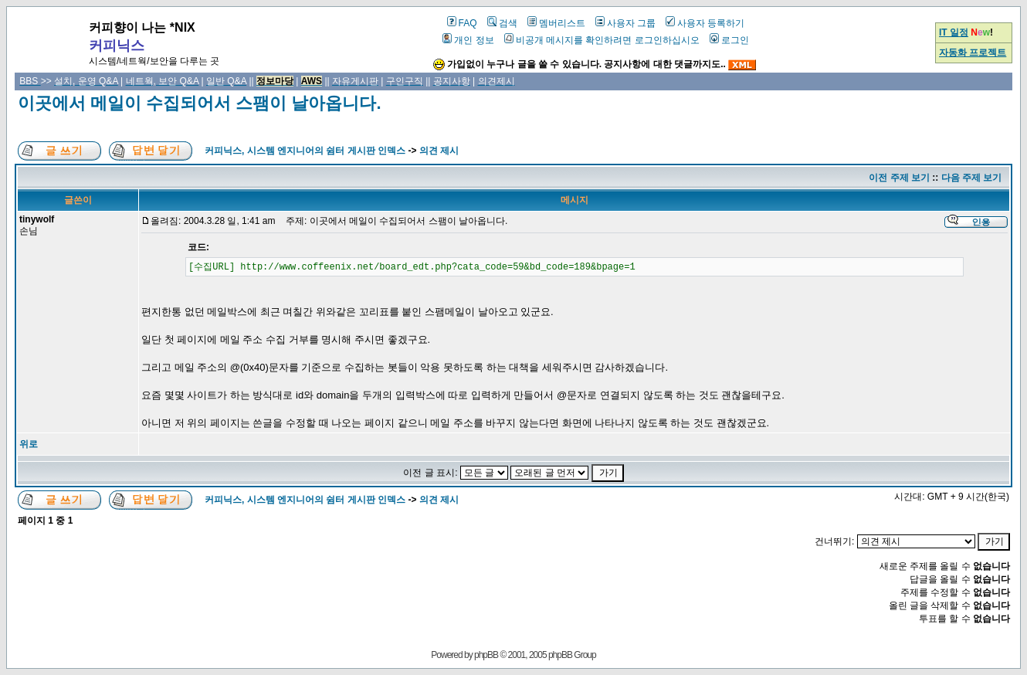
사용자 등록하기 (705, 23)
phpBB (486, 655)
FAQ (462, 23)
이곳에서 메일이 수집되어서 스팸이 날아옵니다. (199, 103)
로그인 (729, 40)
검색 (502, 23)
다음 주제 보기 (971, 177)
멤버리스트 (556, 23)
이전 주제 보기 (899, 177)
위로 (28, 444)
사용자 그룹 (625, 23)
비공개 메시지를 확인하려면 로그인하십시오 (602, 40)
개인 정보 (467, 40)
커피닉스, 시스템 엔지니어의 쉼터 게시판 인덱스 (305, 150)
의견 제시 (439, 150)
